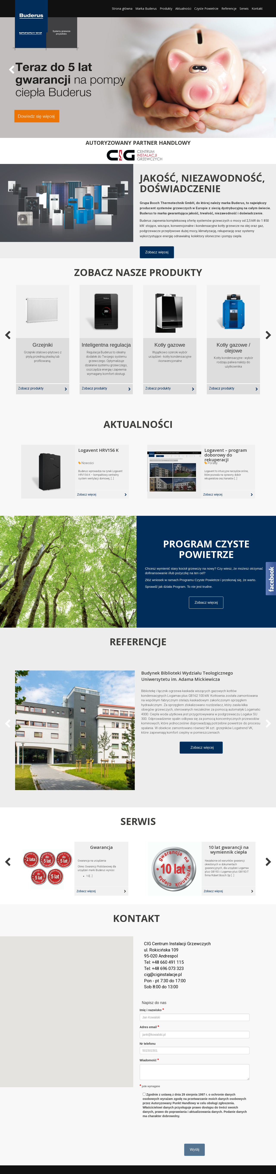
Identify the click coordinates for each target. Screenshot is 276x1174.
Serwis (244, 8)
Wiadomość (149, 1060)
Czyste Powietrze (206, 8)
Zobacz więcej (157, 252)
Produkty (166, 8)
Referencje (229, 8)
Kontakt (257, 8)
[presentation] (172, 1129)
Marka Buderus (146, 8)
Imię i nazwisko (152, 1010)
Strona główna (122, 8)
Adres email (149, 1027)
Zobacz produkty (31, 388)
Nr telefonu (148, 1043)
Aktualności (183, 8)
